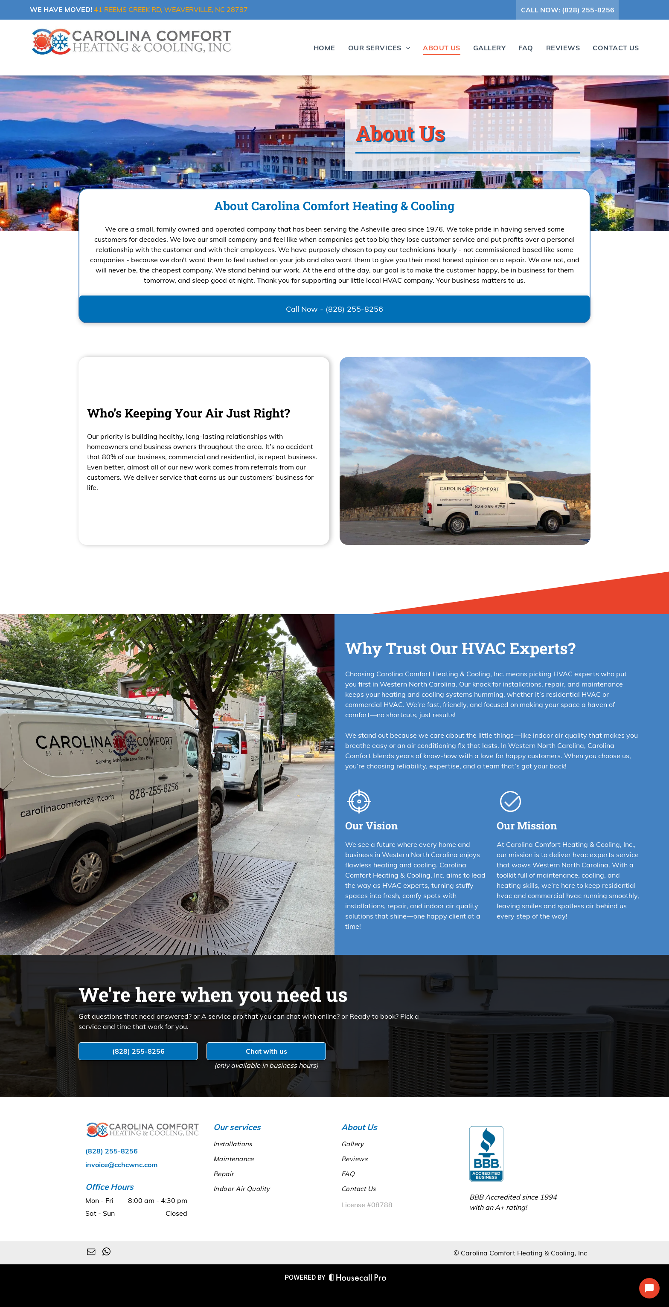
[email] (91, 1253)
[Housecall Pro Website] (358, 1279)
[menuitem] (318, 47)
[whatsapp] (106, 1253)
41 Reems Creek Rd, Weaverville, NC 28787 (171, 9)
